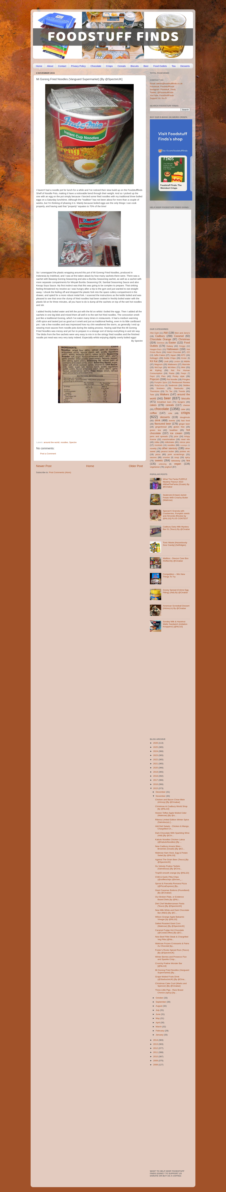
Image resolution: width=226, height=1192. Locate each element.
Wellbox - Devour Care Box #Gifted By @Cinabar (175, 559)
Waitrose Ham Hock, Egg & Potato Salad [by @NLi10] (171, 854)
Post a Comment (48, 453)
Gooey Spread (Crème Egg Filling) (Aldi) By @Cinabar (175, 591)
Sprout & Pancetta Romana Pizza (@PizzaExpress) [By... (171, 884)
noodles (64, 442)
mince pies (185, 442)
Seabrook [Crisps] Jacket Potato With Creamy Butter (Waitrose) (175, 497)
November (161, 796)
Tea (173, 66)
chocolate (161, 409)
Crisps (109, 66)
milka (156, 442)
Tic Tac (168, 391)
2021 (156, 763)
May (158, 1018)
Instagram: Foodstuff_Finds (163, 89)
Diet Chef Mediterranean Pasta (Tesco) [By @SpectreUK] (169, 904)
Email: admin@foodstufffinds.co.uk (166, 83)
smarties (166, 457)
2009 (156, 1060)
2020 (156, 767)
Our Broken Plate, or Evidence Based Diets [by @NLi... (169, 898)
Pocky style (178, 376)
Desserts (185, 66)
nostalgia (183, 445)
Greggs (182, 346)
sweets (159, 460)
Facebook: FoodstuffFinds (162, 86)
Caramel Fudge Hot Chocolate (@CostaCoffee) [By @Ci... (169, 931)
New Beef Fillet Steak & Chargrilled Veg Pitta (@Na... (171, 938)
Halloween (173, 349)
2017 (156, 780)
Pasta (171, 373)
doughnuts (185, 417)
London (177, 361)
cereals (170, 405)
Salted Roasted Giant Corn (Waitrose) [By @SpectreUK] (170, 924)
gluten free (179, 427)
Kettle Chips (170, 358)
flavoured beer (163, 423)
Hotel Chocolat (174, 352)
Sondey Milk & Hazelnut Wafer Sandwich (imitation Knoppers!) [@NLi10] (175, 624)
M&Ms (187, 361)
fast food (185, 420)
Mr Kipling (155, 370)
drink (157, 420)
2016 (156, 784)
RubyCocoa (159, 385)
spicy (187, 457)
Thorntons (154, 391)
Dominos (160, 343)
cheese (186, 405)
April (158, 1022)
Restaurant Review (181, 382)
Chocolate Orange (160, 339)
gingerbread (161, 427)
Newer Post (43, 466)
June (158, 1014)
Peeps (183, 373)
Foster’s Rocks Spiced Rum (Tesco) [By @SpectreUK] (172, 951)
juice (176, 436)
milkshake (169, 442)
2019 (156, 772)
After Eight (154, 333)
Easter (172, 342)
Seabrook (173, 385)
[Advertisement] (83, 419)
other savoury (169, 448)
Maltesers (172, 364)
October (160, 998)
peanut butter (167, 451)
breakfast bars (164, 402)
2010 (156, 1056)
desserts (165, 417)
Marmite (186, 364)
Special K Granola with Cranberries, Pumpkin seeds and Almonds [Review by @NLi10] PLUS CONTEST (176, 515)
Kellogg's (154, 358)
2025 (156, 747)
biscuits (185, 398)
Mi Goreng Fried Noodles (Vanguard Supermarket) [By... (172, 971)
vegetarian (155, 467)
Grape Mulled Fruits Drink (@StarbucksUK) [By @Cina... (170, 977)
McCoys (158, 367)
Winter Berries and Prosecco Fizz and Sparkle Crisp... (171, 958)
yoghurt (168, 467)
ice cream (176, 433)
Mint (183, 367)
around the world (51, 442)
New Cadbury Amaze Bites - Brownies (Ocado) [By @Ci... (170, 847)
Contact (62, 66)
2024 (156, 751)
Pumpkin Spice (160, 382)
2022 (156, 759)
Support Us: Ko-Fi (158, 98)
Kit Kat (154, 361)
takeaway (175, 460)
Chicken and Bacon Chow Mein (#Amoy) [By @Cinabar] (170, 800)
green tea (155, 430)
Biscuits (135, 66)
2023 (156, 755)
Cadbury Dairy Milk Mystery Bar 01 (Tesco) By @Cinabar (176, 528)
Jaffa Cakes (159, 355)
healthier (174, 430)
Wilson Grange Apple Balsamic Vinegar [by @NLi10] (169, 918)
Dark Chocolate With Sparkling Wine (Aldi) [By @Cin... (172, 834)
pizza (157, 454)
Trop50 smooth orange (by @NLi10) (172, 873)
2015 (156, 788)
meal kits (185, 439)
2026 (156, 743)
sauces (153, 457)
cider (183, 409)
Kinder (184, 358)
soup (176, 457)
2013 (156, 1044)
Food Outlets (160, 66)
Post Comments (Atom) (60, 472)
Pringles (186, 379)
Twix (152, 394)
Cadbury (160, 336)
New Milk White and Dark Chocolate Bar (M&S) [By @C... (172, 911)
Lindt (166, 361)
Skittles (186, 385)
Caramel (179, 336)
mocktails (158, 445)
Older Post (136, 466)
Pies (163, 376)
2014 (156, 1040)
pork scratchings (176, 454)
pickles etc (185, 451)
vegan (177, 463)
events (172, 420)
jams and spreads (159, 436)
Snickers (160, 388)
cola (170, 413)
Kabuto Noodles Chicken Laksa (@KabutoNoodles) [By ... (170, 840)
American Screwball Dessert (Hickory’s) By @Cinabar (176, 607)
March (159, 1026)
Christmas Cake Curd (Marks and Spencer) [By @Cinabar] (171, 984)
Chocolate (96, 66)
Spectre (73, 442)
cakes (153, 405)
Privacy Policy (78, 66)
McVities (172, 367)
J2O (188, 352)
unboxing (162, 464)
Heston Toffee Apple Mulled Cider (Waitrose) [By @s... (171, 814)
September (161, 1002)
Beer (145, 66)
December (161, 792)
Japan (173, 355)
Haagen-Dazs (155, 349)
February (160, 1030)
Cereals (122, 66)
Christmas (184, 339)
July (158, 1010)
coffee (153, 413)
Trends (181, 391)
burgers (181, 402)
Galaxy (170, 346)
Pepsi (152, 376)
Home (39, 66)
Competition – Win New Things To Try (174, 575)
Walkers (164, 394)
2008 (156, 1064)
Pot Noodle (172, 379)
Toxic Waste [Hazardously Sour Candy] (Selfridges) (175, 543)
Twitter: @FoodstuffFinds (161, 92)
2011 (156, 1052)
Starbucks (178, 388)
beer (167, 398)
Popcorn (154, 379)
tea (188, 460)
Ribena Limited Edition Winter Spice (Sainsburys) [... (172, 820)
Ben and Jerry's (182, 333)
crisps (185, 413)
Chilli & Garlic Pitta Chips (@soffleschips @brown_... (169, 878)
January (160, 1035)
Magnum (158, 364)
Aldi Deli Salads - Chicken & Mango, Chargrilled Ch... (172, 827)
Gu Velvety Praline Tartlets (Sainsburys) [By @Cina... (168, 867)
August (159, 1006)
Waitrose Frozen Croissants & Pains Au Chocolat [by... (172, 944)
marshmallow (168, 439)
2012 (156, 1048)
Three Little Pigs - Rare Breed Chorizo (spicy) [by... (169, 991)
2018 (156, 776)
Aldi (165, 332)
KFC (183, 355)
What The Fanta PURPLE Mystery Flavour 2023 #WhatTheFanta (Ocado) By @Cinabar (176, 483)
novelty (153, 448)
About (50, 66)
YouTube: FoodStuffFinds (162, 95)
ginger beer (184, 424)
